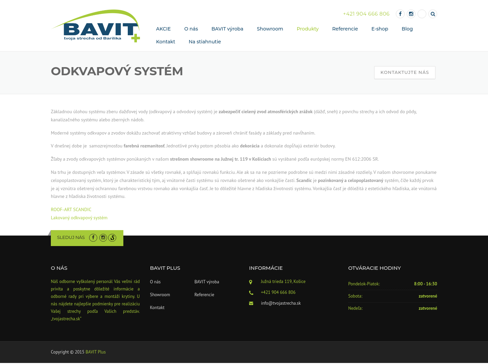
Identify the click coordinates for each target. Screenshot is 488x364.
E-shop (379, 29)
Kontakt (165, 43)
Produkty (308, 29)
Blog (407, 29)
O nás (191, 29)
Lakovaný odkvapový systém (79, 219)
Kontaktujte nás (405, 73)
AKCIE (163, 29)
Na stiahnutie (205, 43)
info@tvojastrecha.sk (281, 304)
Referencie (345, 29)
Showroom (270, 29)
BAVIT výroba (227, 29)
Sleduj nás (71, 238)
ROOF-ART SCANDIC (71, 210)
